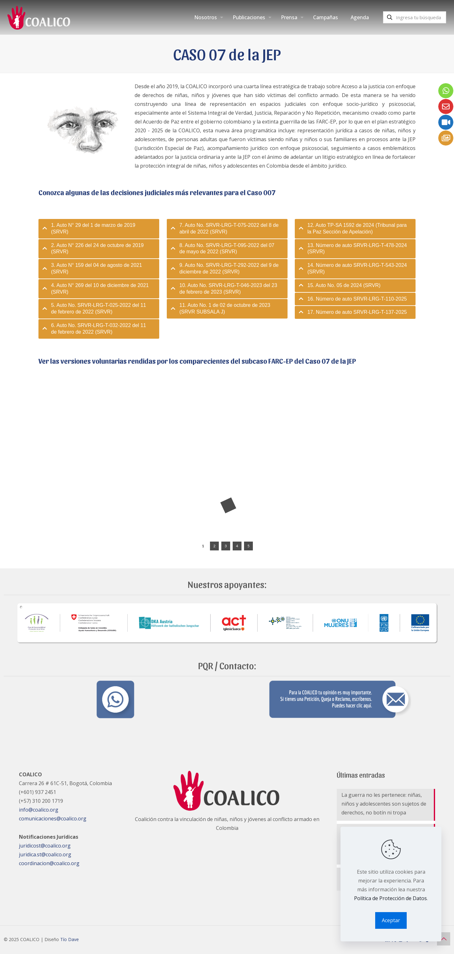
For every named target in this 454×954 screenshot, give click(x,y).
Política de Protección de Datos (390, 898)
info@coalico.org (38, 809)
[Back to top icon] (443, 938)
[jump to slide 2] (214, 546)
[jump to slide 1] (203, 546)
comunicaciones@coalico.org (52, 818)
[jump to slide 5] (248, 546)
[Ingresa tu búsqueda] (414, 17)
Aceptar (391, 920)
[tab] (98, 229)
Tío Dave (69, 939)
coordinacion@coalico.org (49, 863)
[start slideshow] (192, 546)
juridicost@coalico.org (45, 845)
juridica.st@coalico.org (45, 854)
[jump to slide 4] (237, 546)
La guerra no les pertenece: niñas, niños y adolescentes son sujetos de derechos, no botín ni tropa (383, 803)
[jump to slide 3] (225, 546)
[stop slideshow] (259, 546)
